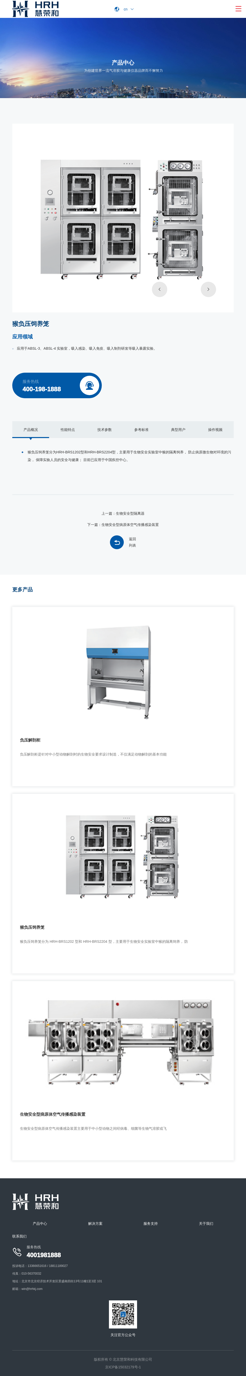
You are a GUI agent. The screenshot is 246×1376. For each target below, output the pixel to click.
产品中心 (40, 1223)
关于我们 (206, 1223)
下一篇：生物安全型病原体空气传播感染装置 (123, 525)
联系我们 (19, 1236)
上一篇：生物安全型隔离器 (123, 513)
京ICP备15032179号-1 (123, 1367)
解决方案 (95, 1223)
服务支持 (150, 1223)
